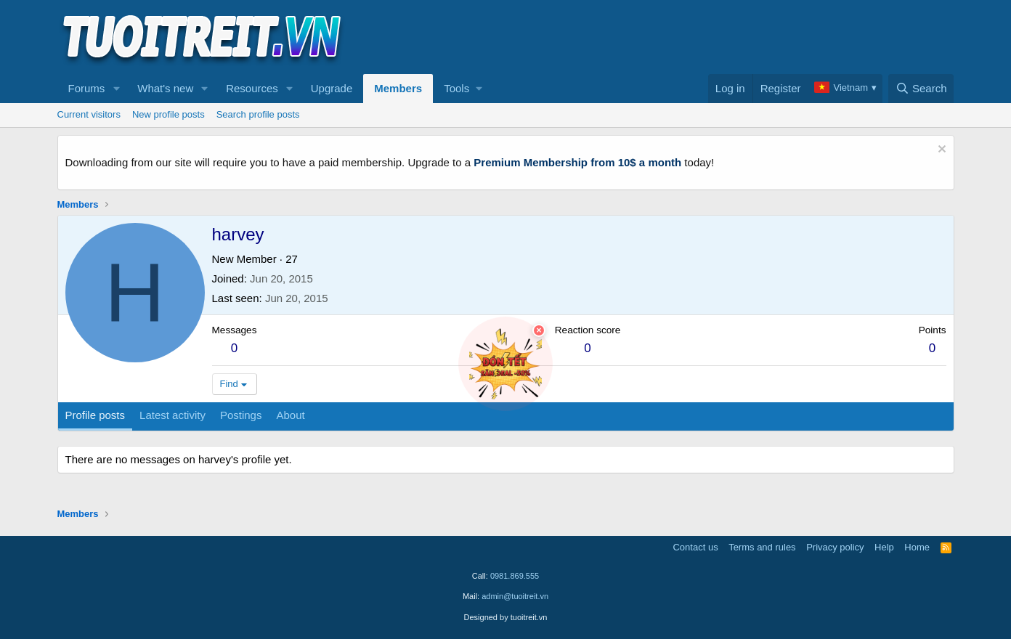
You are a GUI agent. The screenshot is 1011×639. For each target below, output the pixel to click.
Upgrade (332, 88)
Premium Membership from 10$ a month (577, 162)
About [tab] (290, 415)
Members (398, 88)
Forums (86, 88)
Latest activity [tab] (172, 415)
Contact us (695, 547)
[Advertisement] (690, 37)
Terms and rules (761, 547)
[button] (116, 88)
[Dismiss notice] (940, 150)
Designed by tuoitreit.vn (506, 617)
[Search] (921, 88)
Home (917, 547)
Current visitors (89, 114)
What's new (165, 88)
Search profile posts (258, 114)
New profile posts (168, 114)
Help (884, 547)
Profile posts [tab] (95, 415)
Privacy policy (835, 547)
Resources (252, 88)
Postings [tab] (241, 415)
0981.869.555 (514, 575)
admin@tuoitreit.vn (515, 596)
